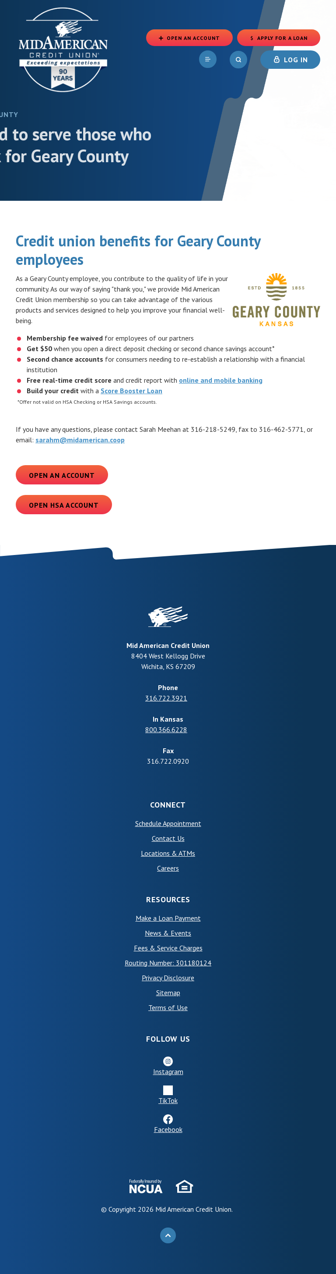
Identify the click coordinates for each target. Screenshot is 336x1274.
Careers (168, 868)
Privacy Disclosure (168, 977)
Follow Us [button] (168, 1039)
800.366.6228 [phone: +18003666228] (166, 729)
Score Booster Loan (131, 390)
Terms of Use (168, 1007)
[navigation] (206, 61)
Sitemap (168, 992)
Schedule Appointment (168, 823)
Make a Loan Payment (168, 918)
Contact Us (168, 838)
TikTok (168, 1100)
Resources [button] (168, 899)
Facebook (168, 1129)
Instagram (168, 1071)
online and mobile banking (220, 380)
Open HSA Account (64, 505)
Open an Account (62, 475)
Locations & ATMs (168, 853)
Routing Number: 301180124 (168, 962)
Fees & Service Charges (168, 947)
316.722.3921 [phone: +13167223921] (166, 698)
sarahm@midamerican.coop (80, 439)
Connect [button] (168, 805)
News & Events (168, 933)
